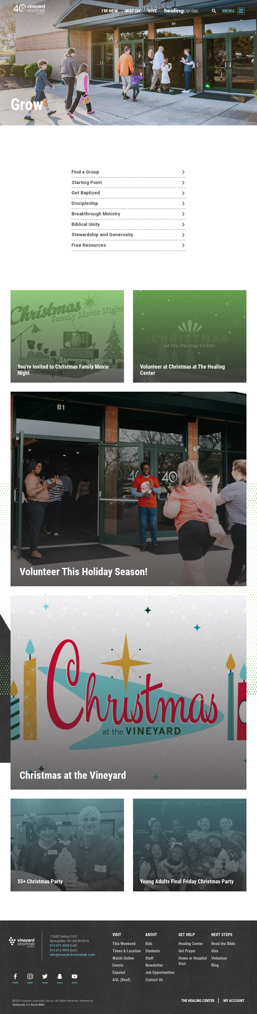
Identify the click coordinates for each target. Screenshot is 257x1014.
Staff (149, 957)
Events (117, 965)
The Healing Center (184, 11)
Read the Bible (221, 943)
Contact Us (153, 979)
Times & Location (125, 950)
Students (152, 950)
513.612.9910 (59, 950)
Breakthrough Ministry (96, 214)
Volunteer (218, 957)
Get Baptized (86, 193)
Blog (214, 965)
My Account (233, 999)
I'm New (110, 10)
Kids (148, 943)
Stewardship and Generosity (102, 235)
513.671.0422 (59, 946)
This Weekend (122, 943)
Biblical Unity (86, 224)
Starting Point (87, 182)
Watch (132, 10)
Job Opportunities (158, 972)
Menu (228, 10)
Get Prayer (186, 950)
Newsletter (153, 965)
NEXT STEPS (220, 934)
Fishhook (19, 1003)
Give (152, 10)
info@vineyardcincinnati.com (73, 955)
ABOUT (150, 934)
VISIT (116, 934)
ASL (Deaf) (120, 979)
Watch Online (122, 957)
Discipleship (85, 203)
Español (118, 972)
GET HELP (185, 934)
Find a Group (85, 172)
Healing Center (189, 943)
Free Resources (89, 245)
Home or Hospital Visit (191, 960)
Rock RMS (37, 1003)
